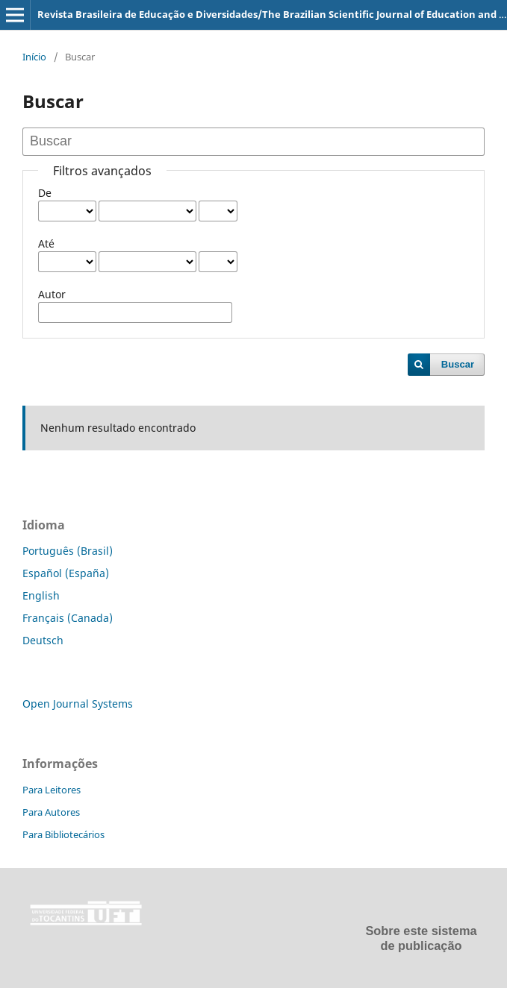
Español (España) (65, 573)
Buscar (457, 364)
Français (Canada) (67, 618)
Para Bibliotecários (63, 834)
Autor (52, 294)
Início (34, 56)
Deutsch (42, 640)
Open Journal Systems (77, 703)
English (41, 595)
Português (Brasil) (67, 551)
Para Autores (51, 812)
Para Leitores (51, 789)
